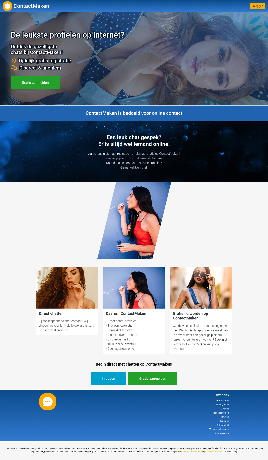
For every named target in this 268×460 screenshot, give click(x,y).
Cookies (225, 408)
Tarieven (225, 417)
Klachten (224, 421)
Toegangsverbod (221, 413)
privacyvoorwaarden (213, 451)
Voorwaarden (222, 400)
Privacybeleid (222, 404)
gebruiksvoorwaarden (191, 451)
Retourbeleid (223, 425)
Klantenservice (222, 433)
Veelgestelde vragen (219, 429)
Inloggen (258, 6)
